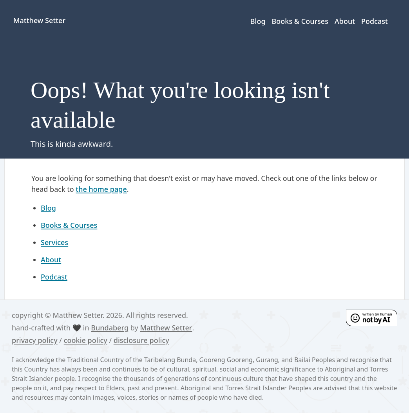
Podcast (374, 21)
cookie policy (85, 340)
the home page (101, 189)
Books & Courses (300, 21)
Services (54, 242)
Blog (258, 21)
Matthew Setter (166, 327)
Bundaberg (109, 327)
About (345, 21)
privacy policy (35, 340)
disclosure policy (141, 340)
